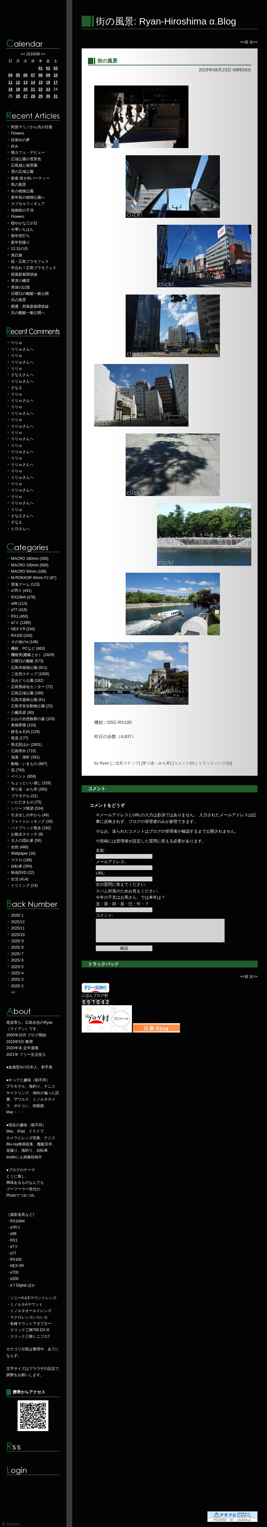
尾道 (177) (19, 738)
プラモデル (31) (24, 796)
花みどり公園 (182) (27, 680)
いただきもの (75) (26, 802)
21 (33, 89)
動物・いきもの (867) (29, 764)
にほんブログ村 (95, 995)
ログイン (33, 1470)
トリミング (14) (24, 885)
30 (48, 96)
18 (10, 89)
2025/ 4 (17, 973)
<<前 (244, 42)
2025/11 (18, 928)
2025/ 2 (17, 986)
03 (55, 68)
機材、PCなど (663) (28, 648)
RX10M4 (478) (23, 597)
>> (43, 54)
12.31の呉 (19, 248)
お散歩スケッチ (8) (27, 834)
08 (40, 75)
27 (25, 96)
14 (33, 82)
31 (55, 96)
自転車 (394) (21, 866)
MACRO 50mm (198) (28, 571)
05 (18, 75)
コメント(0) (184, 763)
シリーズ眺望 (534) (27, 808)
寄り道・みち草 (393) (29, 789)
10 (55, 75)
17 (55, 82)
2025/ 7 (17, 954)
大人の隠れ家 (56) (26, 840)
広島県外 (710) (23, 751)
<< (23, 54)
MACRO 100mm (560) (29, 565)
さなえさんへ (22, 374)
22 (40, 89)
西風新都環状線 (24, 274)
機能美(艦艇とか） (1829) (32, 655)
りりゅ (16, 342)
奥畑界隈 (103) (23, 725)
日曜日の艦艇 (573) (27, 661)
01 (40, 68)
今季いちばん (22, 229)
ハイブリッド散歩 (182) (31, 828)
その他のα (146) (24, 642)
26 (18, 96)
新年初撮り (20, 242)
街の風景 (107, 60)
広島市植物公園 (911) (29, 667)
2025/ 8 (17, 947)
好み (15, 146)
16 (48, 82)
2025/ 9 (17, 941)
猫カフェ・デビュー (28, 152)
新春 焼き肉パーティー (30, 178)
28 (33, 96)
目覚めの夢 (20, 140)
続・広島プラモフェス (30, 261)
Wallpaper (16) (23, 853)
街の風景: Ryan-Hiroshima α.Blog (166, 21)
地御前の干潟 (22, 210)
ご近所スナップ (125, 763)
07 (33, 75)
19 (18, 89)
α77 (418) (19, 610)
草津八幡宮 (20, 280)
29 (40, 96)
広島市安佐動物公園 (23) (32, 706)
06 (25, 75)
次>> (253, 42)
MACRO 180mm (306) (29, 558)
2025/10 (18, 935)
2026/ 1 (17, 915)
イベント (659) (23, 776)
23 (48, 89)
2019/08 (33, 54)
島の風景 (18, 184)
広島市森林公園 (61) (28, 699)
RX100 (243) (21, 635)
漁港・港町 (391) (25, 757)
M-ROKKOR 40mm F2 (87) (34, 578)
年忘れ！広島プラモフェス (33, 268)
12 (18, 82)
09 (48, 75)
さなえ (16, 387)
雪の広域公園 (22, 171)
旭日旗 (16, 255)
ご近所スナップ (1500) (30, 674)
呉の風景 (18, 300)
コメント (97, 788)
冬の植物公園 (22, 191)
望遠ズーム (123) (25, 584)
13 (25, 82)
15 (40, 82)
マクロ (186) (21, 860)
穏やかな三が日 (24, 223)
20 (25, 89)
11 (10, 82)
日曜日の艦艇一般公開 (30, 293)
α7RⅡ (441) (21, 590)
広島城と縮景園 (24, 165)
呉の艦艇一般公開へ (28, 313)
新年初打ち (20, 236)
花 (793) (18, 770)
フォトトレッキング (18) (32, 821)
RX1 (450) (19, 616)
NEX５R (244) (23, 629)
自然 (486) (19, 847)
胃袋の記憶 (20, 287)
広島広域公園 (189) (27, 693)
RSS (33, 1447)
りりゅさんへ (22, 349)
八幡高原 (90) (22, 712)
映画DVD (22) (22, 872)
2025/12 (18, 922)
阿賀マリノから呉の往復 (31, 127)
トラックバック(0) (215, 763)
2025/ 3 (17, 979)
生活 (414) (19, 879)
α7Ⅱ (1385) (21, 622)
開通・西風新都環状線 (30, 306)
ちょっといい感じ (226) (31, 783)
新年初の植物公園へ (28, 197)
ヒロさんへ (20, 528)
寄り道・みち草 (156, 763)
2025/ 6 (17, 960)
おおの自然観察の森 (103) (33, 719)
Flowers (17, 133)
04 (10, 75)
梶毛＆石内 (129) (25, 732)
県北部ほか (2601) (26, 744)
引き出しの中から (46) (30, 815)
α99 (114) (19, 603)
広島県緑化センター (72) (32, 687)
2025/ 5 (17, 967)
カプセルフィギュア (28, 203)
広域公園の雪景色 (26, 159)
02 (48, 68)
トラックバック (103, 964)
